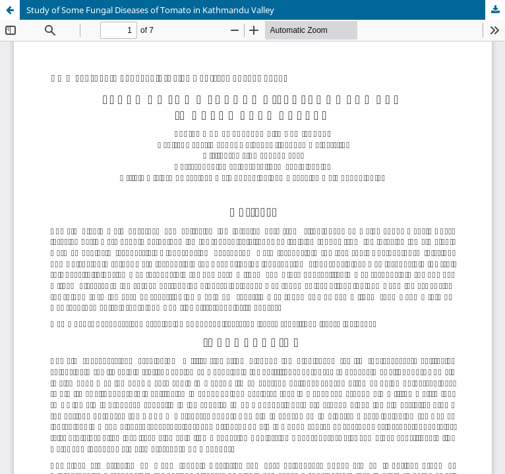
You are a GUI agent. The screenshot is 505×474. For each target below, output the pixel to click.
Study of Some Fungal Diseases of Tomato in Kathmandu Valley (150, 10)
